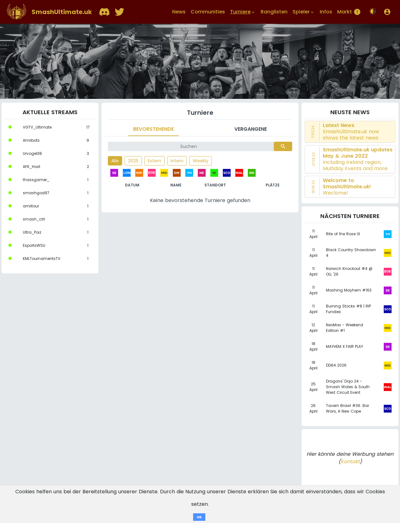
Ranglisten (274, 11)
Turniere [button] (243, 12)
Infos (326, 11)
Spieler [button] (303, 12)
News (179, 11)
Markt (349, 12)
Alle (115, 161)
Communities (208, 11)
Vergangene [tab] (250, 129)
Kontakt (350, 461)
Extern (154, 161)
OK (199, 517)
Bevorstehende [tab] (153, 129)
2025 (133, 161)
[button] (387, 12)
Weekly (200, 161)
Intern (177, 161)
